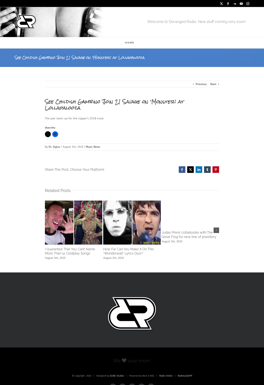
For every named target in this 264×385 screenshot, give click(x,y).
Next (213, 84)
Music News (93, 146)
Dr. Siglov (54, 146)
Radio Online (166, 376)
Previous (201, 84)
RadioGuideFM (185, 376)
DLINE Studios (117, 376)
